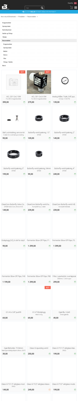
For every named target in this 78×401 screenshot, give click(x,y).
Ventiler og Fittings (7, 33)
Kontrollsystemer (6, 30)
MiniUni (5, 51)
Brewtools (12, 16)
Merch (4, 65)
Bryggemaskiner (6, 23)
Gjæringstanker (6, 26)
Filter (4, 58)
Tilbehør (4, 37)
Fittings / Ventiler (8, 62)
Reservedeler (31, 16)
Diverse (5, 55)
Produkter (21, 16)
